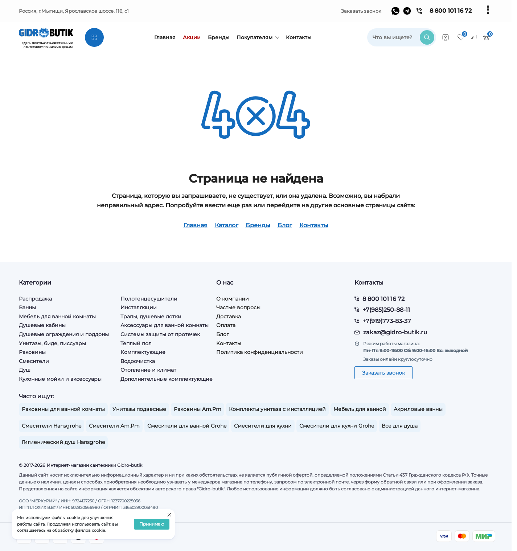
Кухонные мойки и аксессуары (60, 379)
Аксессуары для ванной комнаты (164, 325)
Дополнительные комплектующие (166, 379)
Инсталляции (138, 307)
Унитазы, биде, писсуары (52, 343)
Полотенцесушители (148, 298)
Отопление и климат (148, 370)
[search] (401, 37)
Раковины (32, 352)
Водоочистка (137, 361)
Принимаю (151, 524)
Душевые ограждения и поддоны (64, 334)
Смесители (34, 361)
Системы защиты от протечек (160, 334)
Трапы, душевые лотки (150, 316)
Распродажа (35, 298)
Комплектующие (142, 352)
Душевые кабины (42, 325)
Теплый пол (136, 343)
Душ (24, 370)
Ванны (27, 307)
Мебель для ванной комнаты (57, 316)
